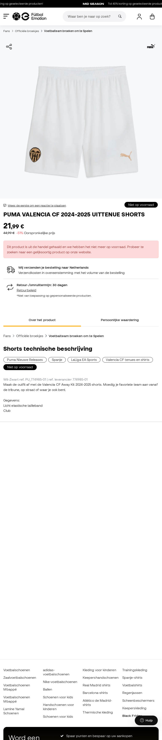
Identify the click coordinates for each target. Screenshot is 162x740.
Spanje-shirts (132, 677)
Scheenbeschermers (138, 700)
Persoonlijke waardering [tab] (120, 320)
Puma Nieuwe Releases (25, 359)
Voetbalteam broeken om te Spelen (68, 31)
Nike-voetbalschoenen (60, 682)
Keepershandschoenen (101, 677)
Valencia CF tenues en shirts (127, 359)
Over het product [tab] (42, 320)
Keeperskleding (134, 708)
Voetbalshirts (132, 685)
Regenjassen (132, 693)
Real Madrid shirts (96, 685)
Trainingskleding (134, 670)
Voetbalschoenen (16, 670)
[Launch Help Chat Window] (146, 720)
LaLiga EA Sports (84, 359)
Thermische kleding (98, 712)
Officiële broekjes (27, 31)
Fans (6, 31)
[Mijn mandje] (152, 16)
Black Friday (132, 715)
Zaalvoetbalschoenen (19, 677)
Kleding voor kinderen (99, 670)
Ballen (47, 689)
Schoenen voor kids (58, 697)
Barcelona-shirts (95, 693)
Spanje (57, 359)
